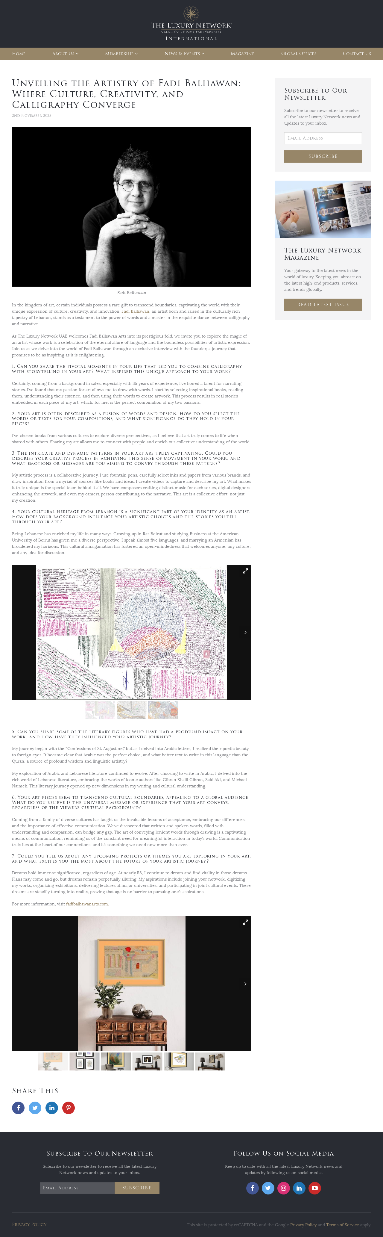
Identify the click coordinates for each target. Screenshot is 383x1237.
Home (18, 54)
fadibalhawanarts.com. (87, 904)
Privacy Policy (29, 1224)
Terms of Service (342, 1224)
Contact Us (357, 54)
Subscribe (323, 156)
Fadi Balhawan (135, 311)
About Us (63, 54)
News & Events (182, 54)
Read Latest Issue (323, 305)
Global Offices (298, 54)
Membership (119, 54)
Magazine (242, 54)
